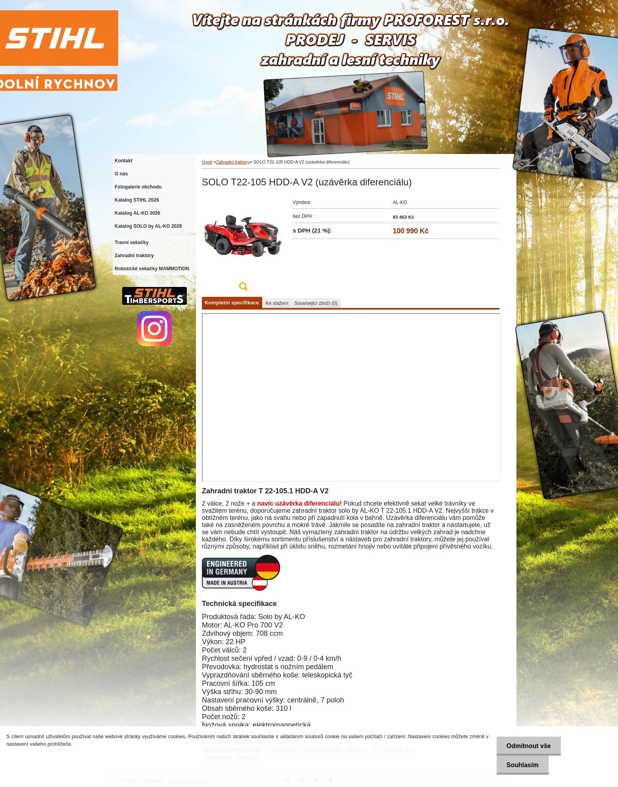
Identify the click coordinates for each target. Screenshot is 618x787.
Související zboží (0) (315, 303)
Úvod (207, 162)
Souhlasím (523, 765)
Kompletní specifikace (232, 303)
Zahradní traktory (233, 162)
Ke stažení (277, 303)
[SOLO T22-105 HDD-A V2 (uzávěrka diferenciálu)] (243, 245)
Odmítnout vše (529, 746)
